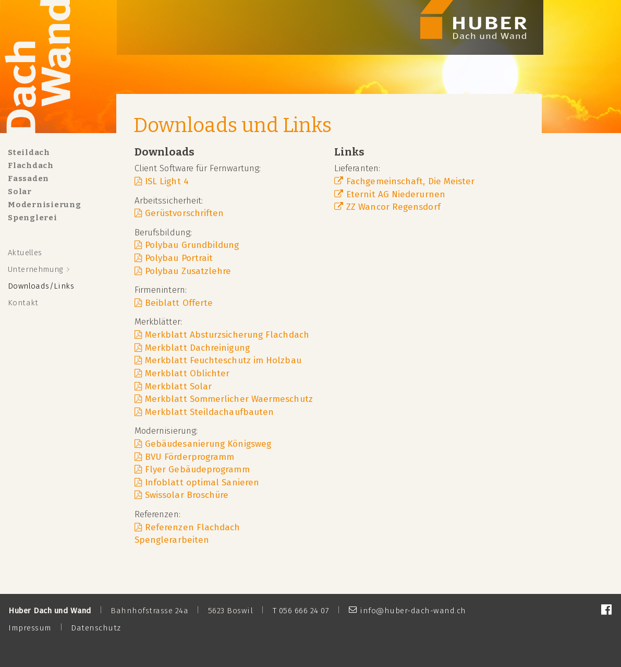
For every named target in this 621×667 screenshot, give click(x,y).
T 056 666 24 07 (301, 610)
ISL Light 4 (167, 181)
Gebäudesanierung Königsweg (208, 443)
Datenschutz (96, 628)
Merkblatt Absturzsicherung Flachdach (227, 334)
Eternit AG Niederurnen (395, 194)
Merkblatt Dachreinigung (197, 347)
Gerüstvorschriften (184, 213)
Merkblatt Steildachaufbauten (209, 412)
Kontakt (23, 302)
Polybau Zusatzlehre (188, 271)
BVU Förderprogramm (189, 456)
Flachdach (31, 165)
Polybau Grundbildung (192, 245)
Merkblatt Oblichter (187, 373)
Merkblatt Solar (178, 386)
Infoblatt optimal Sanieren (202, 482)
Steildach (29, 152)
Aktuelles (25, 252)
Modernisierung (44, 204)
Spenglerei (32, 217)
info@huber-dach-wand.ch (413, 610)
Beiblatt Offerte (179, 302)
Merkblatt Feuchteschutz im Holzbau (223, 360)
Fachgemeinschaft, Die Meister (410, 181)
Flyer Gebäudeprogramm (197, 469)
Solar (20, 191)
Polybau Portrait (179, 258)
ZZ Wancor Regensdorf (393, 206)
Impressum (30, 628)
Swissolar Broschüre (187, 495)
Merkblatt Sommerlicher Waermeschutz (229, 399)
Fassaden (28, 178)
